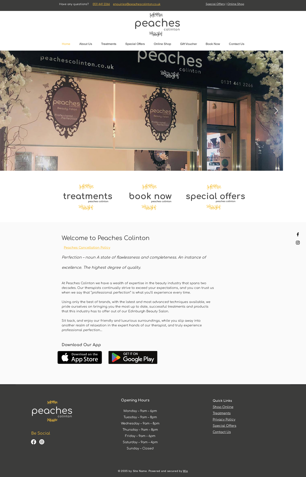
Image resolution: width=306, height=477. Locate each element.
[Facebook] (297, 234)
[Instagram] (297, 242)
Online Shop (235, 4)
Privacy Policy (224, 419)
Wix (185, 471)
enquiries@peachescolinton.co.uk (136, 4)
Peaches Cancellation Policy (87, 247)
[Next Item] (276, 111)
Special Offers (215, 4)
